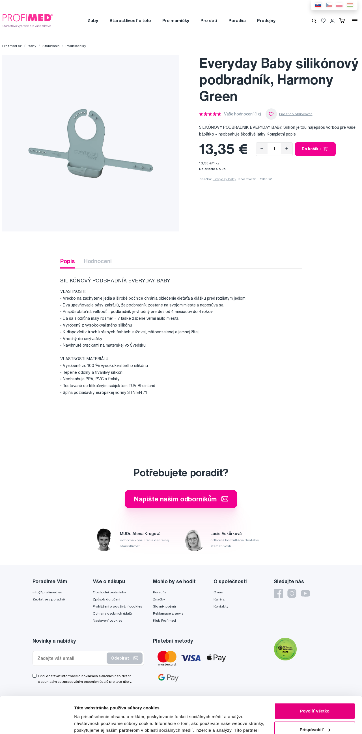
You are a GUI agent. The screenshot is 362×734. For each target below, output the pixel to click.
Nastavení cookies (107, 620)
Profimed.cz (11, 46)
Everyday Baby (224, 179)
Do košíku (315, 149)
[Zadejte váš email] (71, 658)
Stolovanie (51, 46)
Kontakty (221, 606)
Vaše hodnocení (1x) (242, 114)
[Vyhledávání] (314, 20)
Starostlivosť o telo (130, 20)
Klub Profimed (164, 620)
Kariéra (219, 599)
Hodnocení (98, 261)
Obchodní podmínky (109, 592)
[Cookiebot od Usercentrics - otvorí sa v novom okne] (36, 723)
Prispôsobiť (314, 692)
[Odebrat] (262, 148)
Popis (67, 261)
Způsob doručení (106, 599)
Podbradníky (76, 46)
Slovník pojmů (164, 606)
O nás (218, 592)
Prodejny (266, 20)
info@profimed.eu (47, 592)
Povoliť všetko (314, 674)
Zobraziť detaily (90, 722)
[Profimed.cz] (27, 20)
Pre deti (209, 20)
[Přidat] (286, 148)
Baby (32, 46)
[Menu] (355, 20)
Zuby (92, 20)
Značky (159, 599)
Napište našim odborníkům (181, 498)
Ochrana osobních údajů (112, 613)
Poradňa (237, 20)
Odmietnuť (315, 711)
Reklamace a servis (168, 613)
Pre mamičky (175, 20)
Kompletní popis (281, 134)
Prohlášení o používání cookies (117, 606)
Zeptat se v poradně (49, 599)
